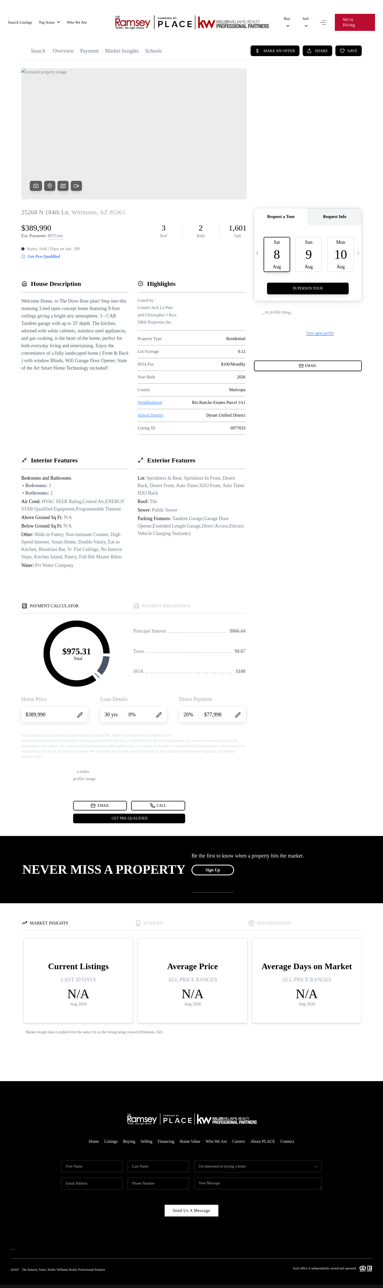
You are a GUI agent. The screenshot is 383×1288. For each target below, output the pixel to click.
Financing (165, 1131)
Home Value (189, 1131)
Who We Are (77, 20)
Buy (287, 20)
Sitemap (366, 1281)
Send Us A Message (191, 1200)
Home (92, 1131)
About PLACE (264, 1131)
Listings (109, 1131)
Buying (128, 1131)
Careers (239, 1131)
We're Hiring (355, 19)
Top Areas (49, 20)
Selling (146, 1131)
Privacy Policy (304, 1281)
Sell (305, 20)
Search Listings (20, 20)
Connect (289, 1131)
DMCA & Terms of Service (341, 1281)
